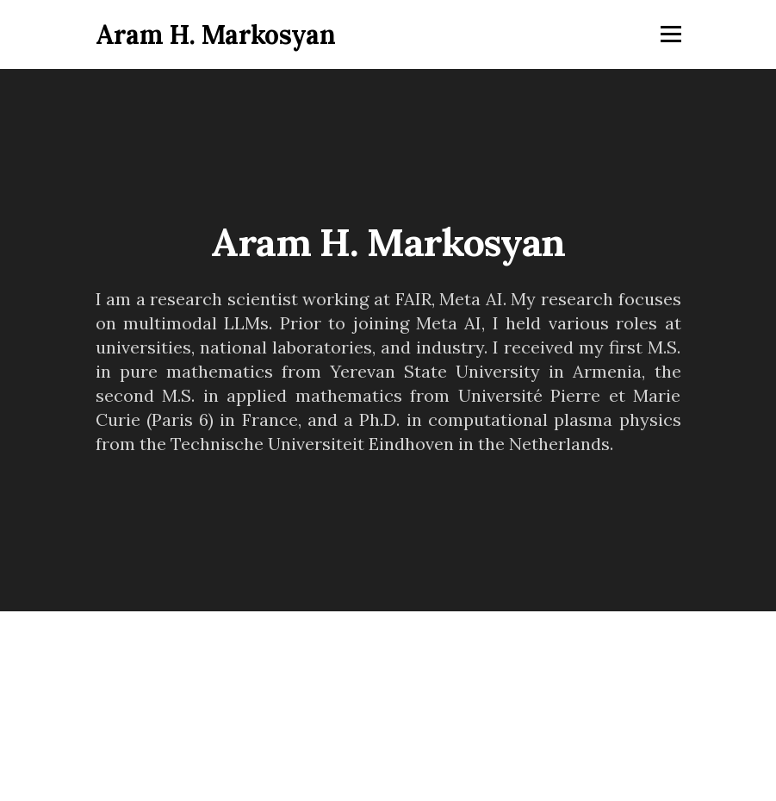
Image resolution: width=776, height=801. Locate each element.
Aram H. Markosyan (216, 34)
